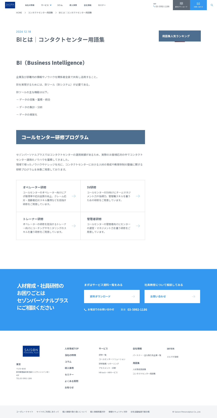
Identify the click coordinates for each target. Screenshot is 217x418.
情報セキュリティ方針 (117, 411)
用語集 (136, 363)
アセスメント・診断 (107, 368)
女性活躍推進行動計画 (140, 411)
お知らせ (69, 387)
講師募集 (170, 348)
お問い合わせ (198, 7)
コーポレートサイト (24, 411)
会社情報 (87, 5)
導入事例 (73, 5)
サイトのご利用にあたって (48, 411)
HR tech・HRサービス (108, 372)
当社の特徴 (29, 5)
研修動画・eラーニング (109, 363)
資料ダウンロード (181, 7)
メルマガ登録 (172, 356)
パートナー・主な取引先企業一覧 (147, 355)
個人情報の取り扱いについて (74, 411)
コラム (60, 5)
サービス (45, 5)
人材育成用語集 (139, 369)
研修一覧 (102, 354)
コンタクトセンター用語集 (40, 12)
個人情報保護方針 (97, 411)
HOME (19, 12)
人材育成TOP (72, 348)
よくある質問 (71, 381)
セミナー (102, 5)
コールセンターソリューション (112, 359)
